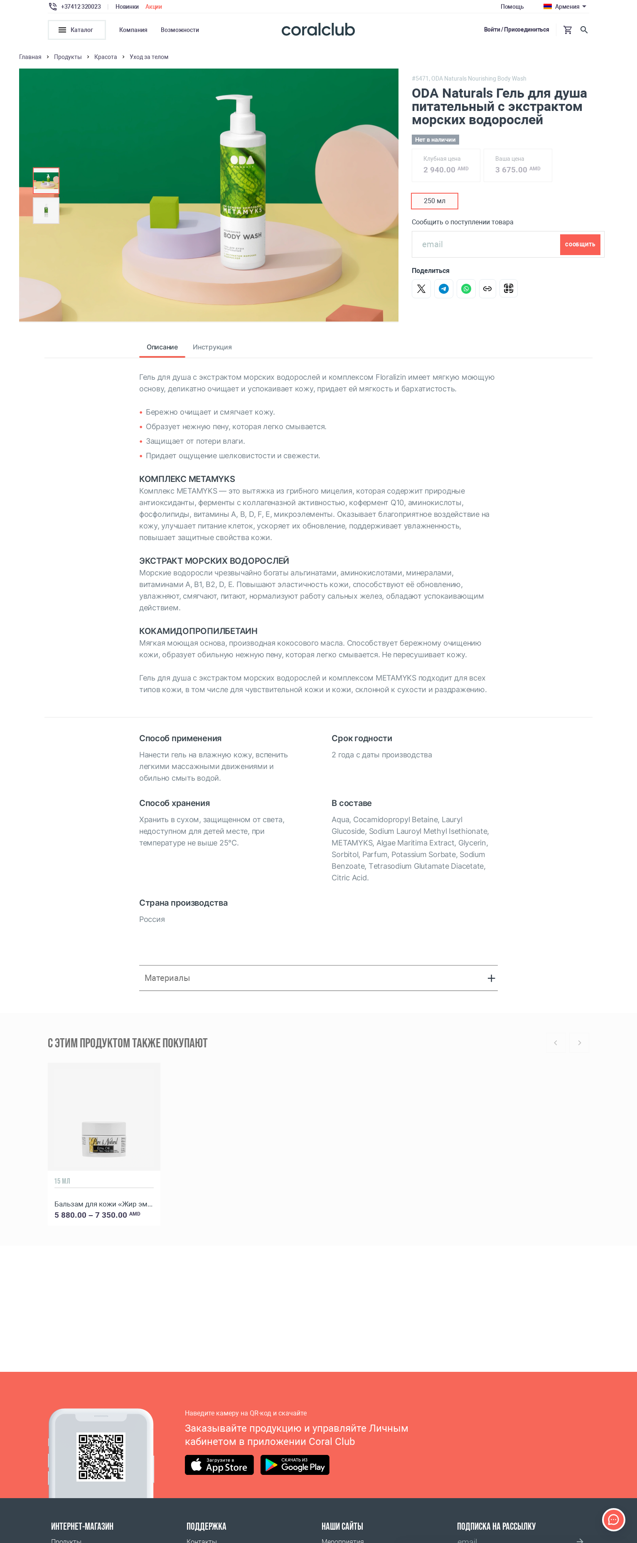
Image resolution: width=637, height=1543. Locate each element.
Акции (153, 7)
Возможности (180, 30)
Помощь (512, 6)
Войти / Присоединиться (516, 29)
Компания (133, 30)
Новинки (127, 7)
